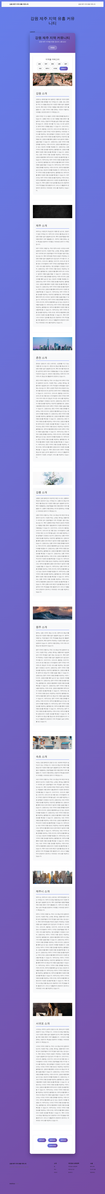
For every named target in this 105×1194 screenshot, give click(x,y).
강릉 (59, 64)
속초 (40, 68)
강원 (39, 64)
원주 (66, 64)
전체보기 (63, 68)
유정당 (52, 47)
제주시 (47, 68)
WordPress (12, 1183)
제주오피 (41, 1140)
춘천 (52, 64)
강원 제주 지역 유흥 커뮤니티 (19, 4)
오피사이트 (52, 1145)
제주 (46, 64)
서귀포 (55, 68)
